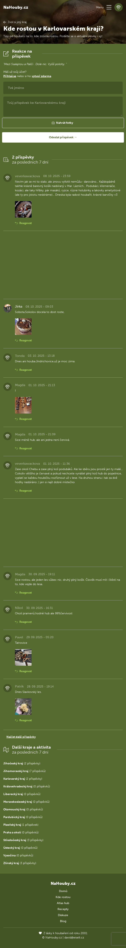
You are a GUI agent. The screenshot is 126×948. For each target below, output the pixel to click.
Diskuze (63, 915)
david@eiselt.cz (74, 937)
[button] (109, 7)
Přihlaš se (9, 76)
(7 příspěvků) (24, 771)
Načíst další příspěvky (21, 737)
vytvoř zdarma (41, 76)
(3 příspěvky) (23, 840)
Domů (63, 891)
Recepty (63, 909)
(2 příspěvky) (21, 763)
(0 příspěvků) (26, 786)
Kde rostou (63, 897)
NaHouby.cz (15, 7)
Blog (63, 921)
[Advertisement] (63, 265)
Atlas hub (63, 903)
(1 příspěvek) (20, 825)
